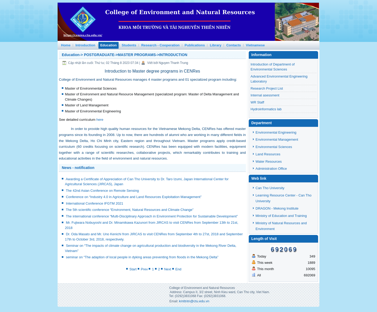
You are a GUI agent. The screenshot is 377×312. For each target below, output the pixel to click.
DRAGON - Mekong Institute (277, 208)
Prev (144, 269)
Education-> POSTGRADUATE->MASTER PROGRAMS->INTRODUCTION (124, 55)
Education (108, 45)
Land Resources (268, 154)
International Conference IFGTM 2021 (94, 203)
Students (129, 45)
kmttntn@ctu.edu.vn (194, 301)
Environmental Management (277, 139)
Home (65, 45)
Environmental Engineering (276, 132)
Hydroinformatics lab (266, 109)
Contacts (233, 45)
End (178, 269)
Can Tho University (270, 188)
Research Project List (267, 88)
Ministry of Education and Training (281, 216)
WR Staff (257, 102)
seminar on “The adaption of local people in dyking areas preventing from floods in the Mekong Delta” (142, 257)
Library (215, 45)
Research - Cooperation (160, 45)
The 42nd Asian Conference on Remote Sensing (102, 191)
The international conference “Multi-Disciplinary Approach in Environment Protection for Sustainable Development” (152, 216)
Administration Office (271, 169)
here (99, 120)
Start (132, 269)
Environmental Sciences (274, 147)
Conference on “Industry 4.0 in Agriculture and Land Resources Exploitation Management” (134, 197)
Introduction (85, 45)
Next (167, 269)
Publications (195, 45)
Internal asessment (265, 95)
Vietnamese (255, 45)
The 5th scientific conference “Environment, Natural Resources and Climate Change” (129, 210)
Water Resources (269, 161)
